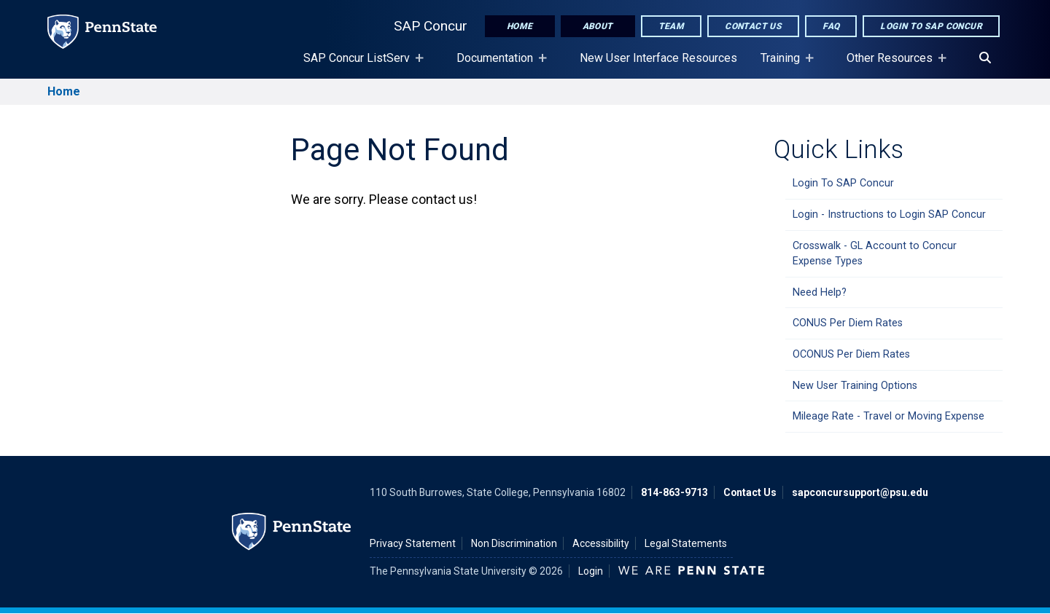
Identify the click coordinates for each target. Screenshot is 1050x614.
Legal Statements (686, 543)
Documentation (498, 65)
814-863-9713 (674, 492)
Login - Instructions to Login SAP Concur (889, 214)
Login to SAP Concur (931, 26)
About (598, 26)
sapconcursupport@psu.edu (860, 492)
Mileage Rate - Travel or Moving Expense (888, 416)
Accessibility (600, 543)
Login (590, 571)
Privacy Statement (413, 543)
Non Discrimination (514, 543)
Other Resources (892, 65)
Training (783, 65)
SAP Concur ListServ (359, 65)
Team (671, 26)
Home (520, 26)
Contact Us (753, 26)
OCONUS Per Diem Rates (851, 354)
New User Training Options (855, 385)
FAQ (830, 26)
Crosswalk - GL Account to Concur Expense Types (875, 254)
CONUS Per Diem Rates (848, 323)
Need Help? (820, 292)
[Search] (985, 58)
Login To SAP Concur (843, 183)
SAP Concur (430, 25)
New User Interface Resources (658, 58)
